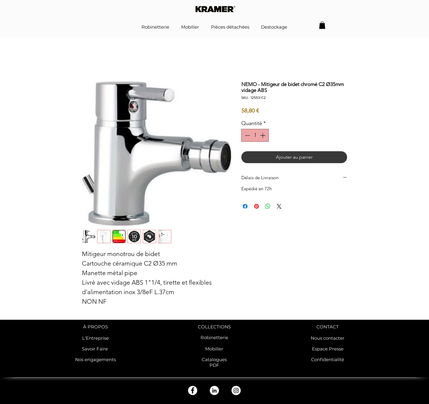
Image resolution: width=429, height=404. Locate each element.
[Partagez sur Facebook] (245, 206)
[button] (322, 25)
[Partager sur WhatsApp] (267, 206)
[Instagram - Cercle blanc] (236, 390)
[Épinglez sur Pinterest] (256, 206)
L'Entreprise (95, 338)
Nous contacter (327, 338)
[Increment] (263, 135)
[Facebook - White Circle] (192, 390)
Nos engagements (95, 359)
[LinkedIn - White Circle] (214, 390)
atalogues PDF (216, 362)
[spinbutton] (255, 135)
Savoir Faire (95, 349)
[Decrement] (246, 135)
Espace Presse (327, 349)
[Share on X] (279, 206)
